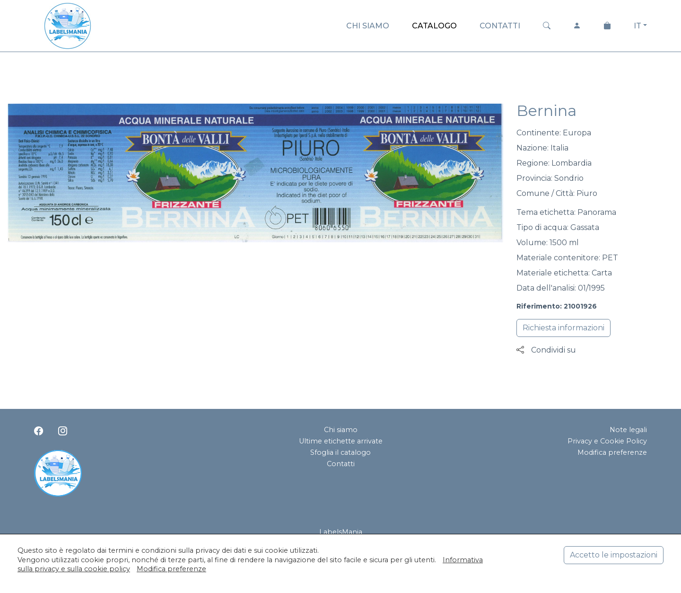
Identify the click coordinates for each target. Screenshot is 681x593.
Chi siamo (341, 429)
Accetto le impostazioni (613, 554)
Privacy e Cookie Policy (607, 441)
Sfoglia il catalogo (340, 452)
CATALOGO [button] (434, 25)
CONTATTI (500, 25)
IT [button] (637, 25)
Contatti (341, 464)
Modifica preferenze (612, 452)
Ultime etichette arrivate (341, 441)
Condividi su (546, 349)
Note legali (628, 429)
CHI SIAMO (367, 25)
